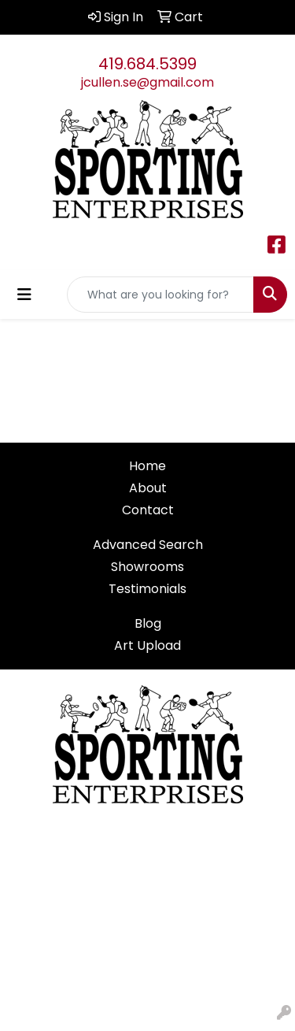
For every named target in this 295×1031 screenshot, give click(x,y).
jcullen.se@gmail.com (147, 82)
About (148, 488)
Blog (148, 623)
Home (147, 466)
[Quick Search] (160, 294)
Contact (148, 510)
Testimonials (147, 589)
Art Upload (147, 645)
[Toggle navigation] (24, 295)
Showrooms (147, 567)
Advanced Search (148, 545)
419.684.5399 (147, 64)
